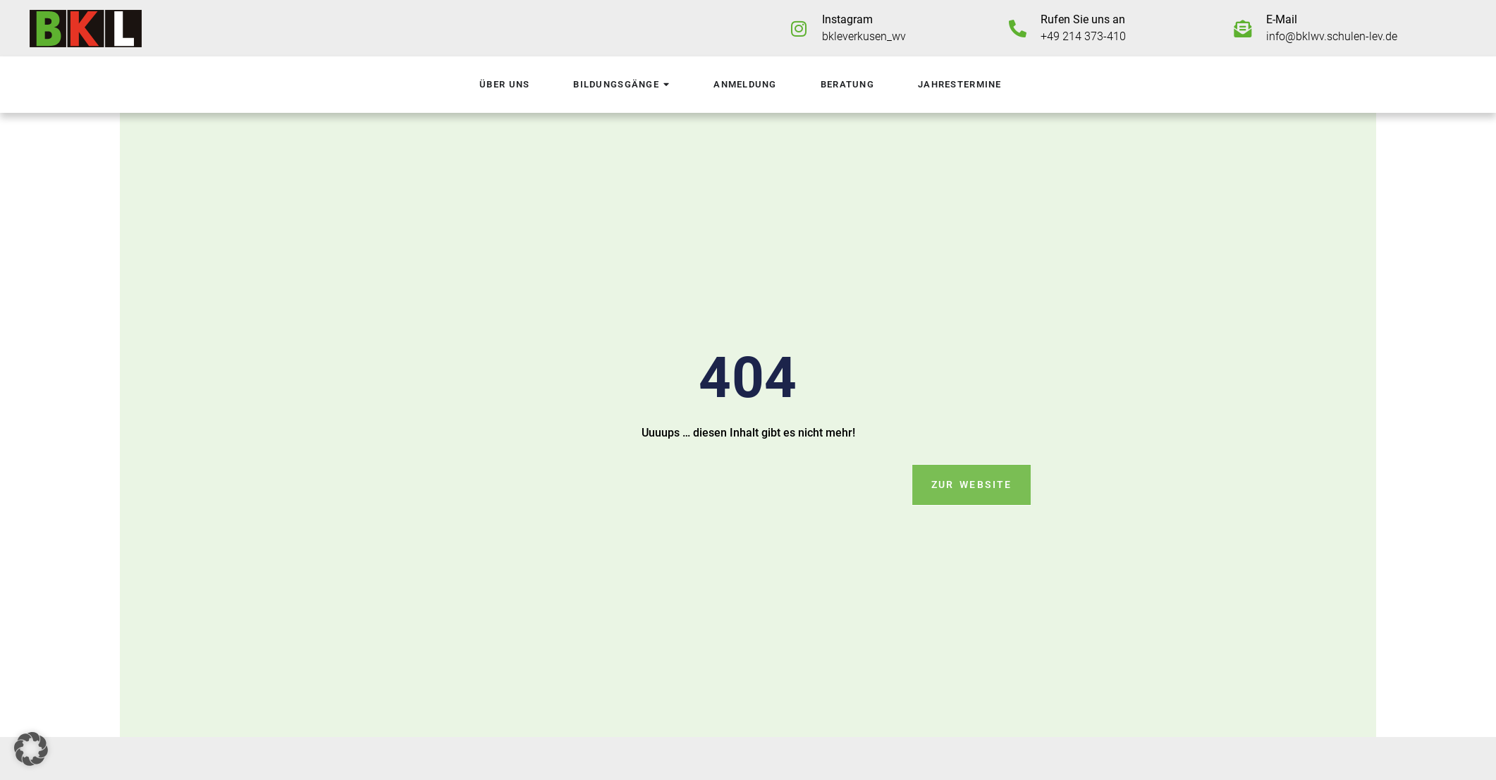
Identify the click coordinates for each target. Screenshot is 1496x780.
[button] (31, 749)
